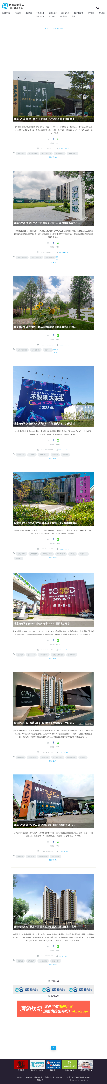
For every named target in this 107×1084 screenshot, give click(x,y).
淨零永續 (91, 13)
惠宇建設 (20, 655)
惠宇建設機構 (33, 153)
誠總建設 (83, 757)
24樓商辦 (32, 455)
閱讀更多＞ (53, 157)
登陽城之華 (83, 554)
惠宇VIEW (31, 856)
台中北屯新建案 (22, 350)
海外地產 (52, 16)
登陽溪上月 (31, 961)
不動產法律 (40, 13)
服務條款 (29, 1077)
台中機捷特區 (60, 153)
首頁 (46, 28)
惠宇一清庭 (21, 153)
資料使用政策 (49, 1077)
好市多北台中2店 (47, 554)
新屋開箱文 (6, 13)
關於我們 (20, 1077)
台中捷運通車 (21, 554)
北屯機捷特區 (72, 153)
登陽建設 (18, 558)
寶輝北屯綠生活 (36, 257)
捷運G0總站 (71, 655)
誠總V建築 (21, 757)
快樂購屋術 (53, 13)
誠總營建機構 (71, 757)
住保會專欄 (63, 16)
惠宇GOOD (31, 655)
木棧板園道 (45, 757)
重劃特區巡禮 (78, 13)
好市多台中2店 (46, 153)
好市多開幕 (33, 554)
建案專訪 (29, 13)
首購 (73, 16)
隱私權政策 (38, 1077)
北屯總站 (72, 554)
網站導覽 (59, 1077)
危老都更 (102, 13)
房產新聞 (18, 13)
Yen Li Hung (64, 149)
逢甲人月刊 (40, 16)
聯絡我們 (40, 1080)
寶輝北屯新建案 (22, 257)
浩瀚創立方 (21, 455)
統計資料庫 (65, 13)
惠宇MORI (48, 350)
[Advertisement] (60, 49)
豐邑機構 (65, 455)
